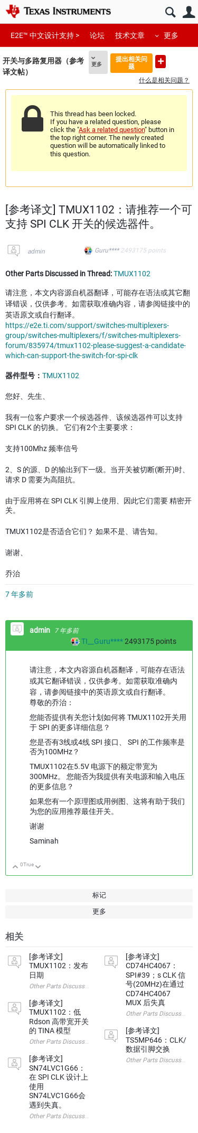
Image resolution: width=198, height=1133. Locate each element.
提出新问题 (160, 61)
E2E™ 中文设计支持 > (45, 35)
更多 (171, 35)
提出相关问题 (131, 62)
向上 (15, 867)
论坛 (97, 35)
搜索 (170, 12)
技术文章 (130, 35)
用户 (189, 12)
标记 (99, 895)
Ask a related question (112, 130)
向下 (38, 867)
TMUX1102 (132, 273)
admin (36, 251)
